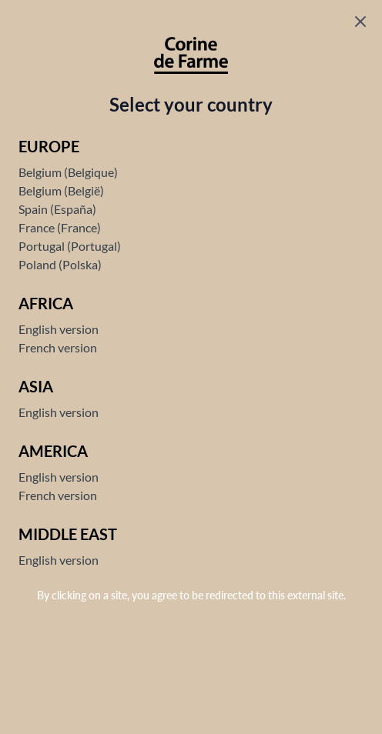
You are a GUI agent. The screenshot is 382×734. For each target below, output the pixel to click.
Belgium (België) (61, 190)
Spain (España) (57, 209)
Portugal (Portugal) (69, 246)
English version (58, 329)
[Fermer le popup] (360, 21)
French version (57, 347)
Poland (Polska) (60, 264)
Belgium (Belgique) (68, 172)
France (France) (59, 227)
